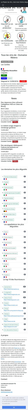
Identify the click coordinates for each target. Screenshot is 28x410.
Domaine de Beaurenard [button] (10, 177)
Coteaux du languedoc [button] (9, 258)
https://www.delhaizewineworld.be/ (14, 316)
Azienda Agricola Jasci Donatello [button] (12, 193)
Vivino (2, 359)
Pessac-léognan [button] (8, 237)
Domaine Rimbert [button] (8, 219)
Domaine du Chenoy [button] (9, 209)
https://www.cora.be (9, 321)
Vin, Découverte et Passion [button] (10, 330)
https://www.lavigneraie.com (12, 294)
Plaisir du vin (17, 348)
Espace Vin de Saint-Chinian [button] (11, 324)
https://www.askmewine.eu (11, 289)
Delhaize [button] (6, 314)
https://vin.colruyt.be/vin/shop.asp (13, 310)
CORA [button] (5, 319)
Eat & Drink (18, 362)
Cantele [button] (6, 182)
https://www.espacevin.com (11, 300)
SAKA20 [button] (10, 78)
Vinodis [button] (6, 303)
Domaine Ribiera (7, 62)
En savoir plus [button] (6, 403)
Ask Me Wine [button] (7, 287)
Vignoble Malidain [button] (8, 198)
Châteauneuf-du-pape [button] (9, 248)
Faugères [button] (6, 275)
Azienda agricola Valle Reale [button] (11, 203)
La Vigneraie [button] (7, 292)
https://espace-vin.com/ (10, 326)
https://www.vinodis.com (11, 305)
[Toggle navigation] (3, 5)
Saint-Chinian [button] (7, 242)
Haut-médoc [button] (7, 269)
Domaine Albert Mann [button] (9, 214)
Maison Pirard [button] (7, 297)
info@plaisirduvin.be (6, 392)
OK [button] (14, 407)
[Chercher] (7, 30)
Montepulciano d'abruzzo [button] (10, 253)
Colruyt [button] (6, 308)
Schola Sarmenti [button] (8, 187)
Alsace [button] (6, 232)
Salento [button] (6, 264)
